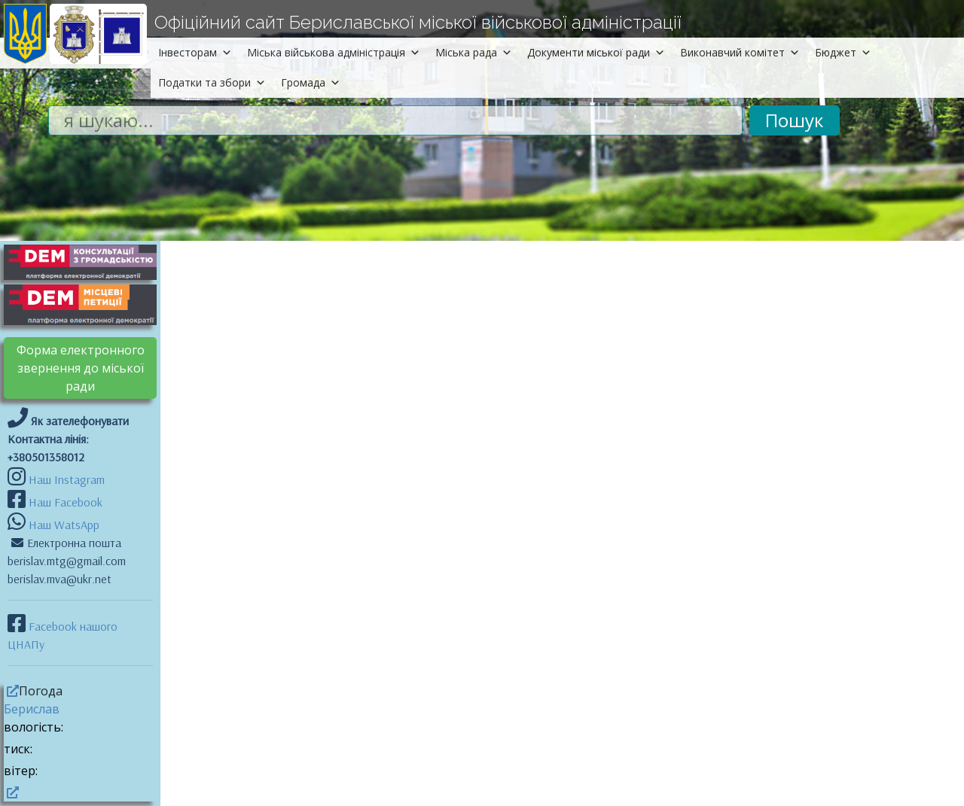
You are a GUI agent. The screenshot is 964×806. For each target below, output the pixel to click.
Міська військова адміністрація (333, 52)
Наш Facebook (64, 501)
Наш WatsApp (62, 524)
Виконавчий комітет (740, 52)
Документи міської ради (596, 52)
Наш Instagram (67, 479)
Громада (310, 82)
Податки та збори (212, 82)
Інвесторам (195, 52)
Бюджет (843, 52)
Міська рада (473, 52)
